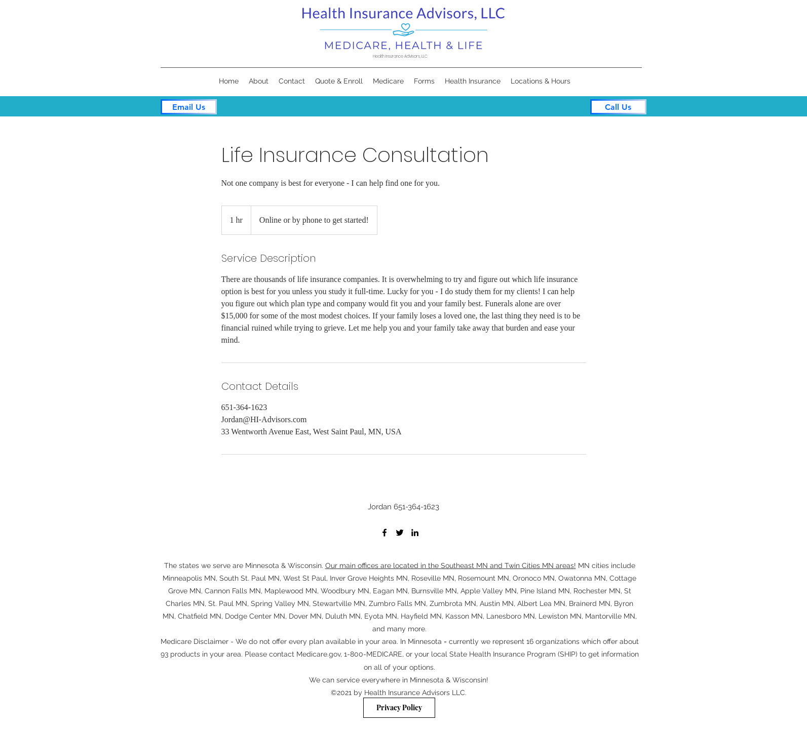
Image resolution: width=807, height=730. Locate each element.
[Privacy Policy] (399, 708)
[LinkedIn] (415, 533)
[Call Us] (618, 106)
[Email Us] (189, 106)
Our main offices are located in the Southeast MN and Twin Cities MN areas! (450, 565)
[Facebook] (384, 533)
